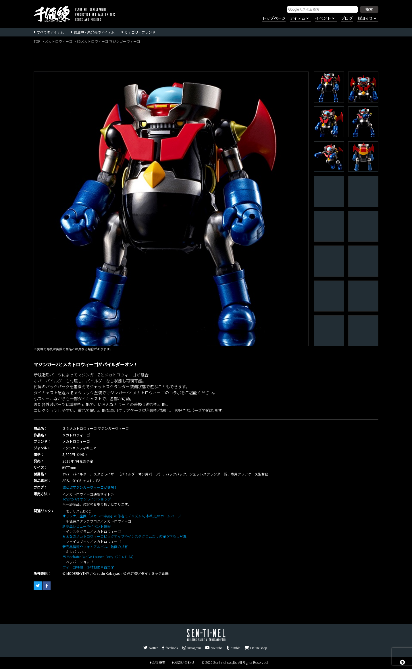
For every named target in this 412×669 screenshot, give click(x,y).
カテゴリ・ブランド (139, 32)
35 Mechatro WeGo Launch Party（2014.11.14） (99, 556)
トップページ (274, 18)
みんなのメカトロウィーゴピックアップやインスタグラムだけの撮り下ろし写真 (124, 536)
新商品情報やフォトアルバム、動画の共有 (95, 546)
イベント (323, 18)
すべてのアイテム (50, 32)
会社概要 (157, 662)
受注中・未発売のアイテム (94, 32)
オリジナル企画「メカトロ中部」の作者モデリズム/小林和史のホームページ (121, 515)
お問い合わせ (183, 662)
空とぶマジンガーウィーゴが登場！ (90, 487)
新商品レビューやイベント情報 (86, 526)
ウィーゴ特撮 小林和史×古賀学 (88, 566)
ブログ (347, 18)
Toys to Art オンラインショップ (86, 498)
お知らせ (365, 18)
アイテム (297, 18)
